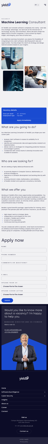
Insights (4, 400)
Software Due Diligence (10, 392)
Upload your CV (10, 282)
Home (4, 388)
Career (4, 407)
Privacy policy (24, 441)
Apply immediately (24, 120)
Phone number (9, 254)
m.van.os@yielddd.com (13, 330)
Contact (5, 411)
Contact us (24, 431)
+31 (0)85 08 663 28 (26, 426)
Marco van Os (10, 324)
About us (5, 403)
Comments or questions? (15, 262)
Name (4, 246)
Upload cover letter (12, 291)
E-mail (5, 274)
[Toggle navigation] (44, 4)
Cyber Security (7, 396)
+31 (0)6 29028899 (11, 332)
